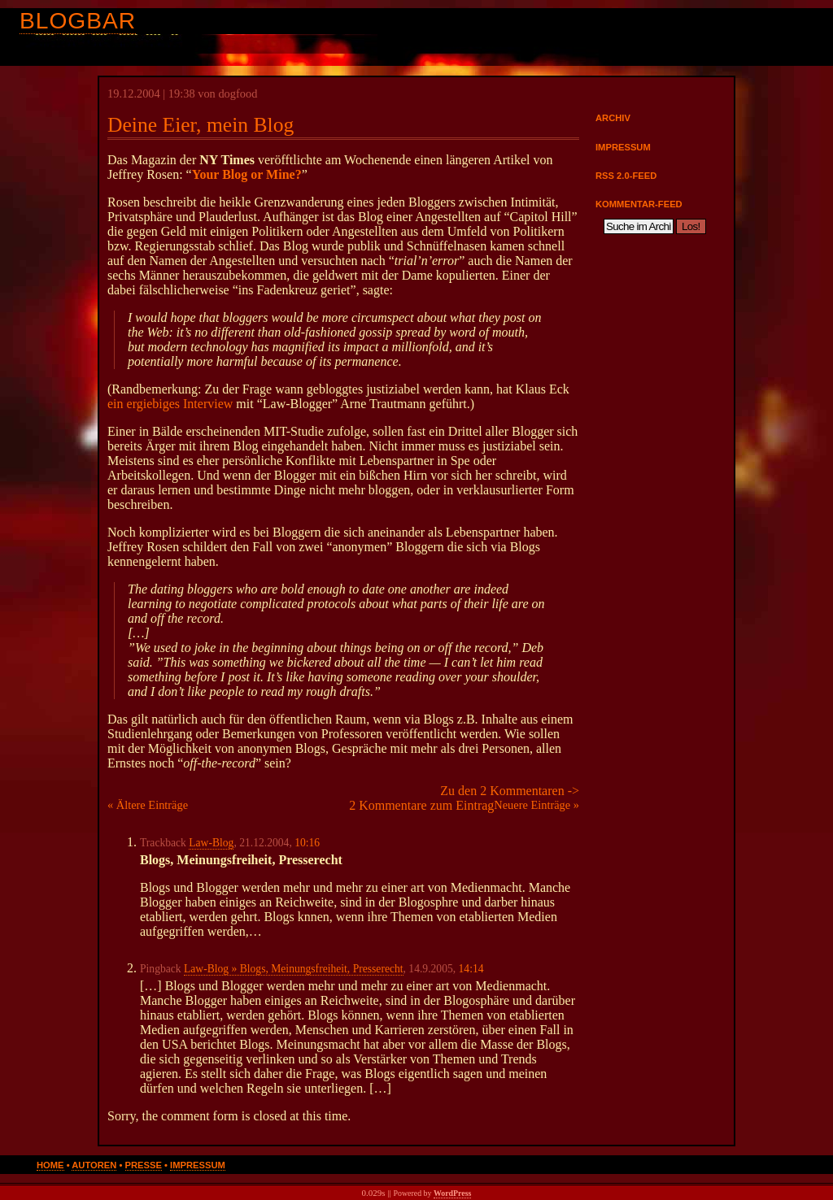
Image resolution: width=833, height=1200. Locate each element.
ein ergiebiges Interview (170, 404)
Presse (143, 1165)
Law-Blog (211, 843)
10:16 (307, 843)
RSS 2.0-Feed (625, 175)
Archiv (612, 118)
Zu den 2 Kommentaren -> (509, 791)
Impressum (623, 147)
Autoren (94, 1165)
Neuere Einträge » (536, 804)
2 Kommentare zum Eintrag (421, 805)
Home (50, 1165)
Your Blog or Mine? (247, 174)
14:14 (471, 969)
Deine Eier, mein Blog (200, 125)
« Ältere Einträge (147, 804)
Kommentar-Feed (639, 204)
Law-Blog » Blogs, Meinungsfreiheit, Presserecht (293, 969)
